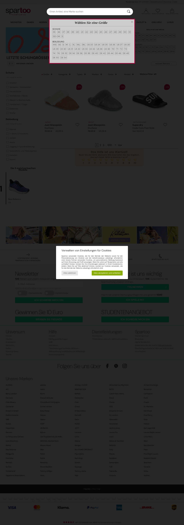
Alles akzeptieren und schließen (107, 273)
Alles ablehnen (69, 273)
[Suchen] (129, 11)
